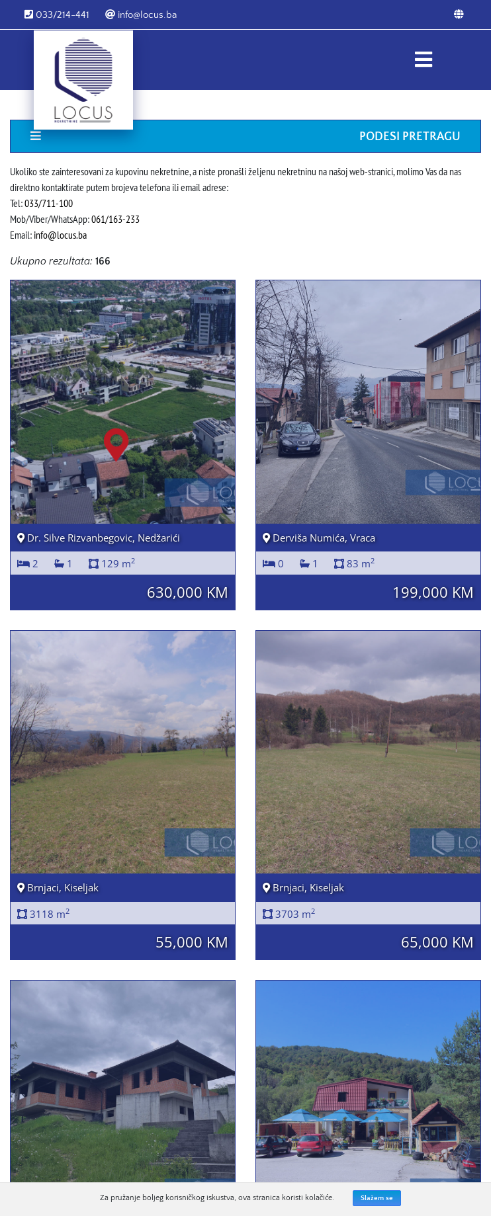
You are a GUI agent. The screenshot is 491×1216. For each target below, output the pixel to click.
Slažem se (377, 1198)
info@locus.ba (141, 14)
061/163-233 (115, 218)
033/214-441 (56, 14)
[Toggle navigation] (423, 60)
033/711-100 (48, 203)
